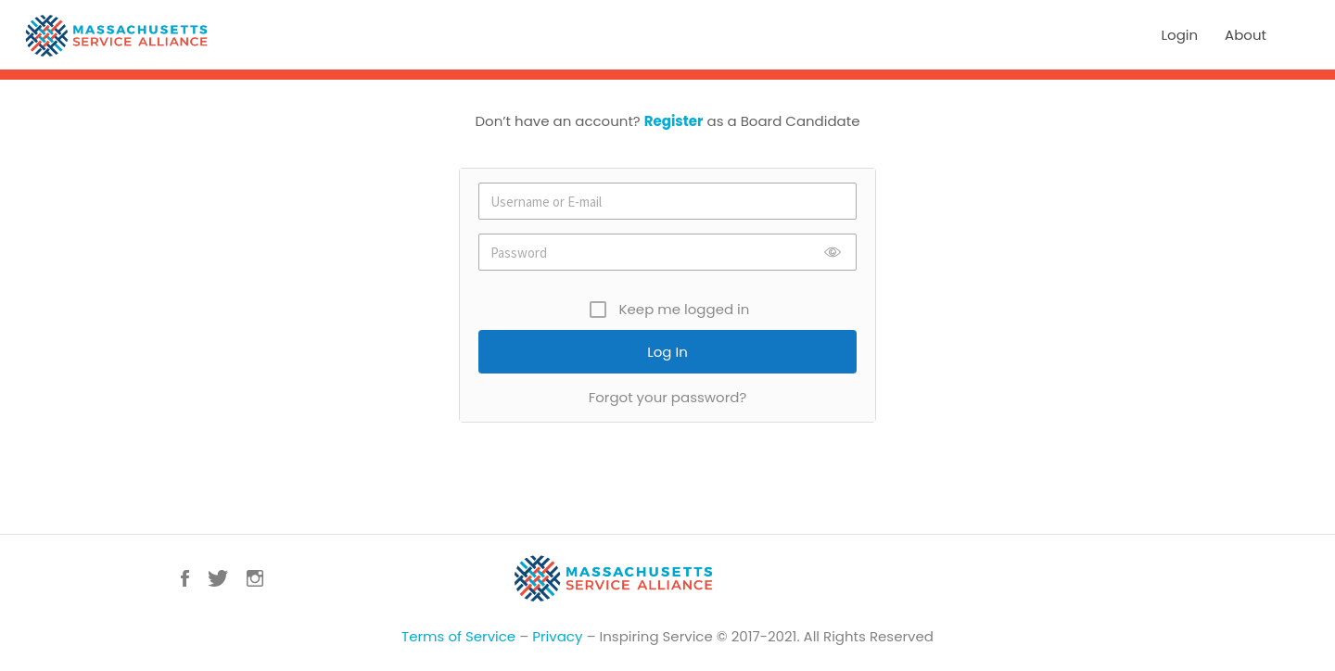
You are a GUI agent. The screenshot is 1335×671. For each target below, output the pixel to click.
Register (674, 121)
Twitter (218, 578)
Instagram (255, 578)
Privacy (557, 636)
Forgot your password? (668, 397)
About (1245, 34)
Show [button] (832, 252)
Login (1180, 34)
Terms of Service (458, 636)
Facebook (185, 578)
